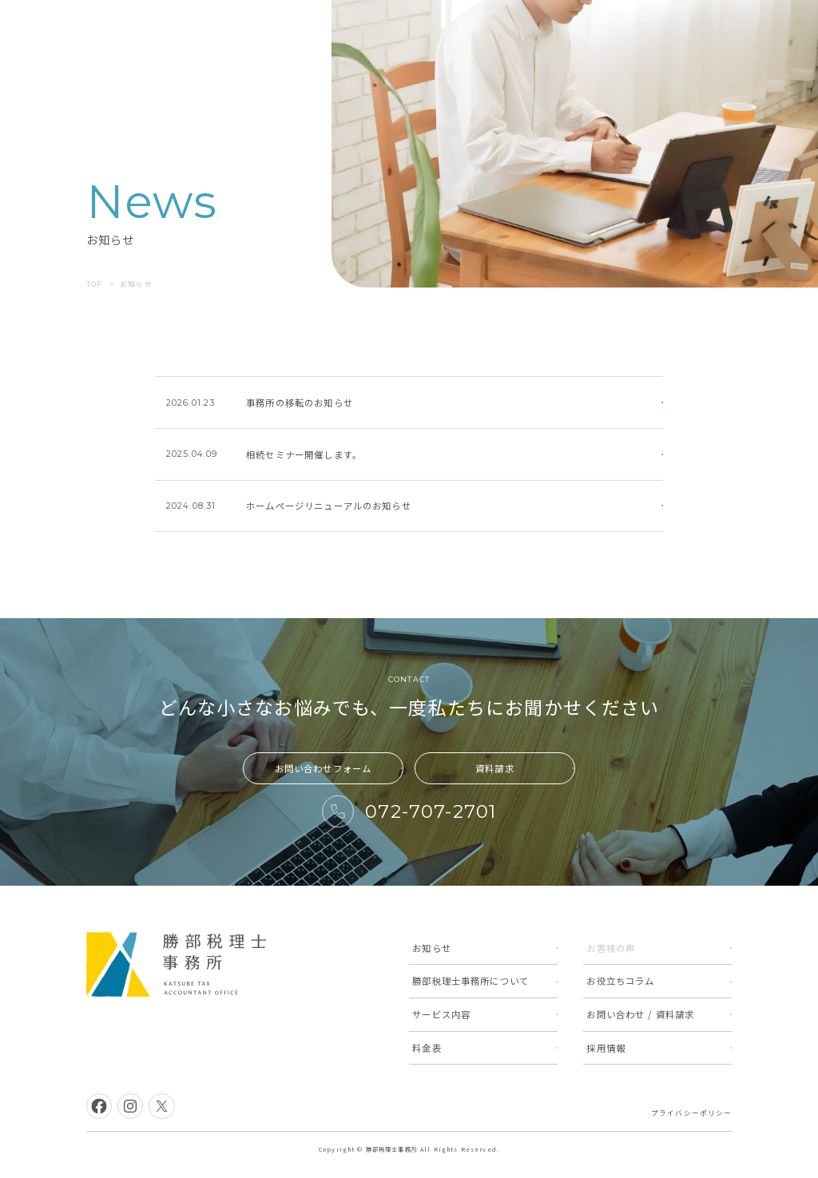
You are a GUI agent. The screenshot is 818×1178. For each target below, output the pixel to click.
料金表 (426, 1047)
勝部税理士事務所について (470, 980)
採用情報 (605, 1047)
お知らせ (431, 948)
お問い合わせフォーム (323, 768)
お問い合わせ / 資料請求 (640, 1014)
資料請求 (494, 768)
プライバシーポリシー (691, 1112)
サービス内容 (441, 1014)
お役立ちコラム (620, 980)
